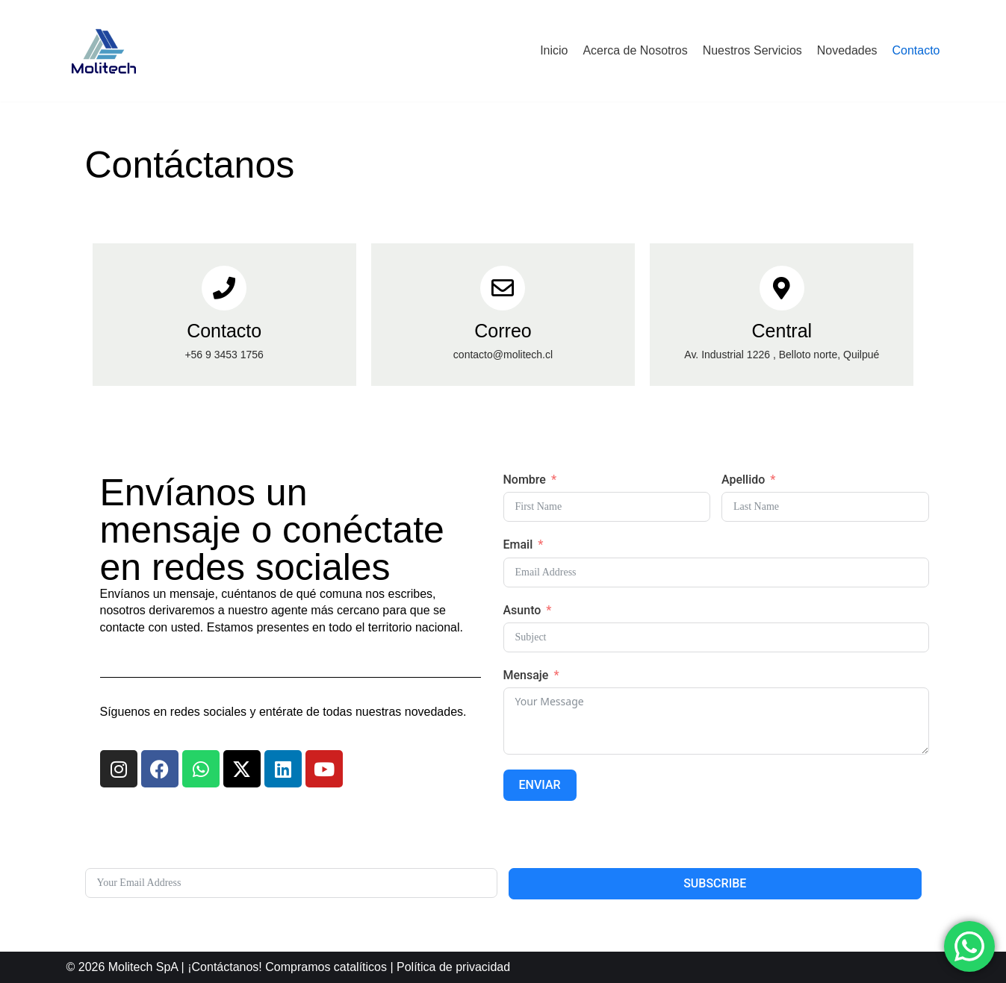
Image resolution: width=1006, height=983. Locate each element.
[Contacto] (224, 288)
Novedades (847, 50)
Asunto (522, 610)
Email (518, 544)
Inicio (553, 50)
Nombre (524, 479)
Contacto (916, 50)
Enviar (540, 785)
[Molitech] (103, 50)
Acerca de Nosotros (635, 50)
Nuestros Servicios (751, 50)
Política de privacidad (453, 967)
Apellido (743, 479)
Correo (502, 330)
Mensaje (526, 675)
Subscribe (714, 883)
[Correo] (502, 288)
